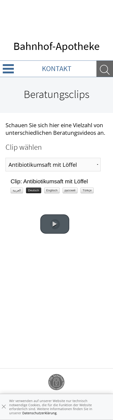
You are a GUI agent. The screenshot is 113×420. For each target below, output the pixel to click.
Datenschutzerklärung (39, 413)
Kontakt (56, 68)
